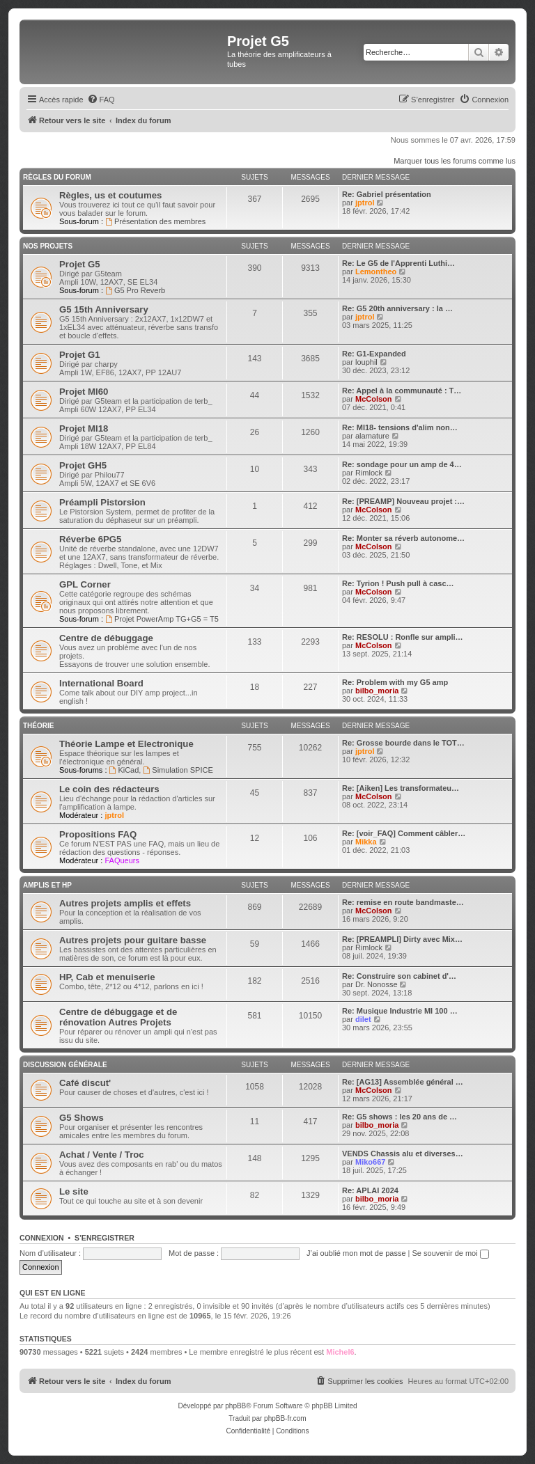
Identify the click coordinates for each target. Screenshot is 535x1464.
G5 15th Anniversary (103, 309)
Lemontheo (375, 271)
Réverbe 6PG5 (90, 539)
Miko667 (370, 1162)
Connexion (42, 1238)
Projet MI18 (83, 428)
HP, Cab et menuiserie (107, 977)
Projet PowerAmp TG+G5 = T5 (162, 619)
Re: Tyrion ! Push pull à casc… (398, 583)
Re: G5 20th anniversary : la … (397, 308)
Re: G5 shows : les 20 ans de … (399, 1116)
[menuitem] (101, 99)
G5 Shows (81, 1117)
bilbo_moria (376, 690)
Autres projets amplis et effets (125, 903)
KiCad (124, 770)
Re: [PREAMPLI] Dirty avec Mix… (402, 939)
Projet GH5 (83, 465)
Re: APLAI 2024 (370, 1190)
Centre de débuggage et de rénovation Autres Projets (118, 1017)
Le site (73, 1191)
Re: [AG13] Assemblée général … (402, 1082)
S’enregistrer (104, 1238)
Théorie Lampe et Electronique (126, 744)
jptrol (365, 202)
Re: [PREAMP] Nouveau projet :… (403, 501)
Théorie (38, 726)
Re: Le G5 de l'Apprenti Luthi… (398, 263)
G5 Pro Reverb (135, 290)
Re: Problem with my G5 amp (395, 682)
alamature (372, 436)
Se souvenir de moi (450, 1253)
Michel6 (340, 1352)
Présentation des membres (155, 221)
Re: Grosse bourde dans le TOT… (403, 743)
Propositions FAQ (98, 834)
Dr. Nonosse (376, 984)
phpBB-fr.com (285, 1418)
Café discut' (85, 1083)
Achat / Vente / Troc (101, 1154)
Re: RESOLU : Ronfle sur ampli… (402, 637)
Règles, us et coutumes (110, 195)
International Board (101, 683)
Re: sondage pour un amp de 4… (402, 464)
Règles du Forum (57, 177)
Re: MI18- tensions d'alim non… (400, 427)
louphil (366, 362)
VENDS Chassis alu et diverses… (402, 1153)
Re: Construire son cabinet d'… (399, 976)
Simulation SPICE (177, 770)
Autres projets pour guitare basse (132, 940)
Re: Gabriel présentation (386, 194)
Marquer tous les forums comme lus (454, 161)
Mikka (366, 841)
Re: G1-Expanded (374, 353)
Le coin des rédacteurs (109, 789)
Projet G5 (79, 264)
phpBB (235, 1406)
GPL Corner (85, 584)
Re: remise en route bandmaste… (403, 902)
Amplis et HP (47, 885)
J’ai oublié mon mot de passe (356, 1253)
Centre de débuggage (106, 638)
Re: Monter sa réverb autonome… (403, 538)
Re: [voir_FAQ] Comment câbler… (403, 833)
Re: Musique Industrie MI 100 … (400, 1011)
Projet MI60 (83, 391)
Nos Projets (47, 246)
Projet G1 (79, 354)
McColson (373, 399)
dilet (363, 1019)
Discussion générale (65, 1065)
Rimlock (368, 473)
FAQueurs (121, 860)
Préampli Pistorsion (102, 502)
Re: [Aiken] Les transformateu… (400, 788)
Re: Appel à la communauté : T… (401, 390)
